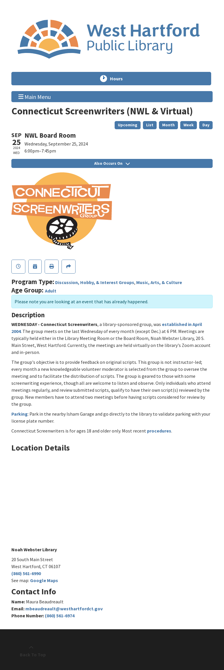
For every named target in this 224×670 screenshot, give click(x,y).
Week (188, 124)
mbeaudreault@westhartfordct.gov (64, 608)
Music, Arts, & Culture (159, 282)
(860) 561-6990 (26, 573)
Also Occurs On (112, 163)
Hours (119, 78)
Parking (19, 414)
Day (205, 124)
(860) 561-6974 (59, 615)
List (149, 124)
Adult (50, 291)
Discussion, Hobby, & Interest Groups (94, 282)
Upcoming (127, 124)
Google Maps (44, 580)
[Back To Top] (31, 651)
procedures (159, 431)
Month (168, 124)
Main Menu (34, 96)
